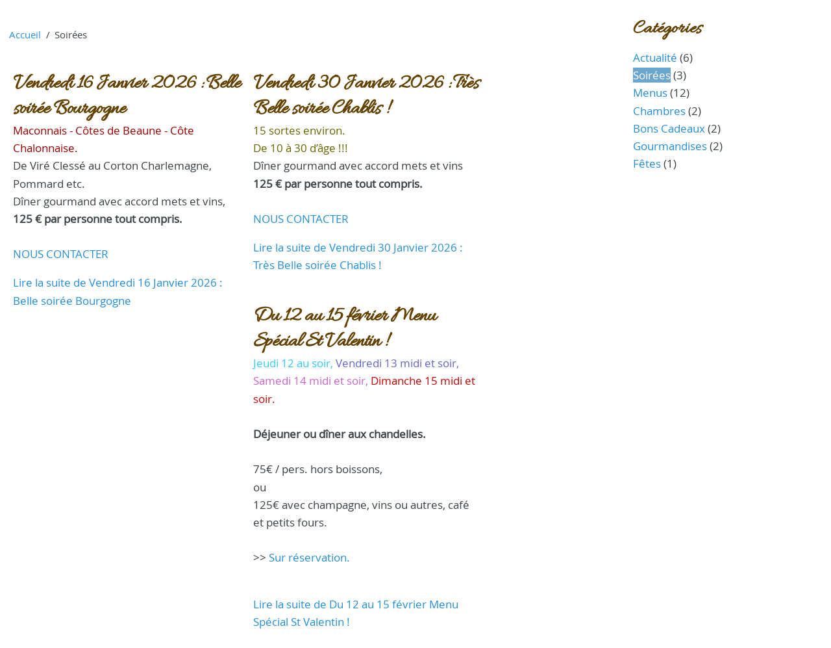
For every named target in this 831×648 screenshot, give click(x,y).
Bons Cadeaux (669, 128)
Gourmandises (670, 145)
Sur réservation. (309, 557)
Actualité (655, 57)
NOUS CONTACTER (60, 253)
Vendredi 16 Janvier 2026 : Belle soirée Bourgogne (126, 96)
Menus (650, 92)
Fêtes (647, 163)
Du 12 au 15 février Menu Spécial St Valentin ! (344, 329)
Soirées (652, 75)
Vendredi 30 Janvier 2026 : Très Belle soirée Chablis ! (366, 96)
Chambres (659, 110)
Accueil (25, 34)
